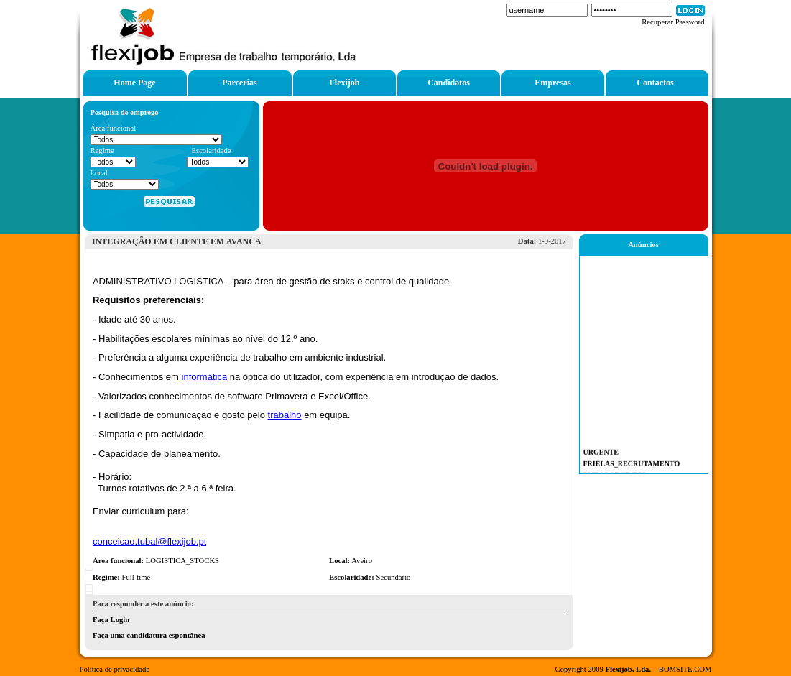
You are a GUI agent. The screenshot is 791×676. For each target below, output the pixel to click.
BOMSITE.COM (685, 669)
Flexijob (345, 83)
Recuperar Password (673, 22)
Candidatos (448, 83)
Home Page (134, 83)
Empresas (552, 83)
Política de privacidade (115, 669)
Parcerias (239, 83)
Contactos (655, 83)
